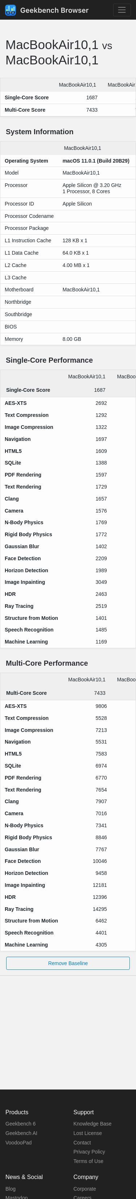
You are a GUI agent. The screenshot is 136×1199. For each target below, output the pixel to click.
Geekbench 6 (20, 1124)
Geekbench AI (21, 1133)
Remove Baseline (68, 963)
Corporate (85, 1189)
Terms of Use (88, 1161)
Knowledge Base (93, 1124)
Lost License (88, 1133)
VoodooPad (18, 1143)
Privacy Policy (89, 1152)
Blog (10, 1189)
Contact (82, 1143)
